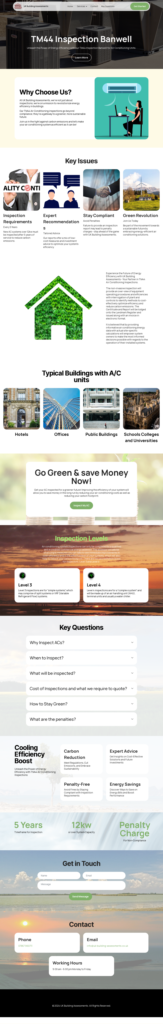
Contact (95, 6)
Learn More (81, 57)
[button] (81, 642)
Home (71, 6)
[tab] (81, 642)
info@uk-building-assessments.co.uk (107, 946)
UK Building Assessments (38, 6)
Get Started (140, 6)
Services (82, 6)
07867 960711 (25, 946)
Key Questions (108, 6)
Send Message (80, 896)
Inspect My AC (81, 505)
